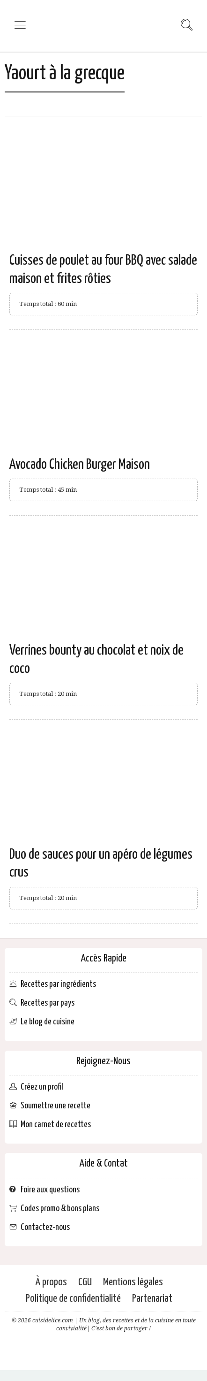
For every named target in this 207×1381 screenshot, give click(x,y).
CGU (85, 1282)
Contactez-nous (45, 1227)
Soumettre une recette (55, 1105)
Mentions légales (133, 1282)
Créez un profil (42, 1087)
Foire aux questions (50, 1189)
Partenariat (152, 1298)
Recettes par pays (47, 1003)
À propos (51, 1282)
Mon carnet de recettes (56, 1124)
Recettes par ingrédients (58, 984)
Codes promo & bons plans (60, 1208)
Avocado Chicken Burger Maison (79, 465)
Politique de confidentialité (73, 1298)
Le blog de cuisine (47, 1021)
